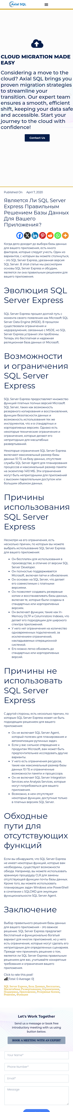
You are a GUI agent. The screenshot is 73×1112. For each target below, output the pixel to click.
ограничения (50, 989)
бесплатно (52, 986)
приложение (27, 992)
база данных (36, 986)
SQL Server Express (15, 986)
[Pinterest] (42, 235)
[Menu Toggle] (46, 4)
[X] (27, 235)
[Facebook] (19, 235)
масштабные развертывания (22, 989)
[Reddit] (50, 235)
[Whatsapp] (57, 235)
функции (22, 994)
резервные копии (48, 992)
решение (9, 994)
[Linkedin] (35, 235)
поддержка (11, 992)
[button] (2, 94)
